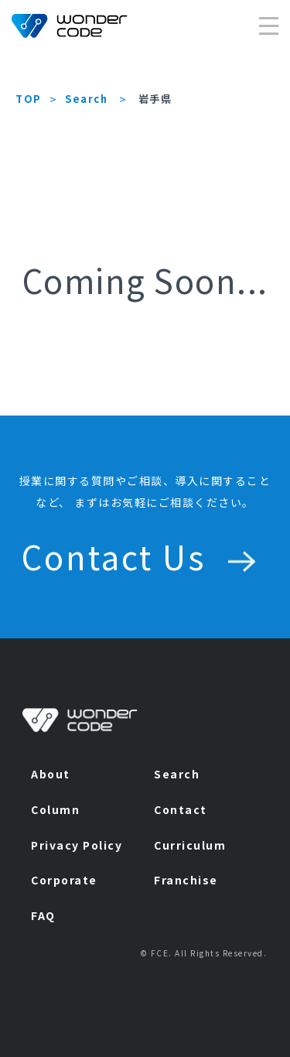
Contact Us (145, 556)
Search (86, 98)
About (50, 774)
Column (55, 809)
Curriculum (190, 845)
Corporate (64, 880)
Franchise (186, 880)
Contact (180, 809)
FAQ (43, 915)
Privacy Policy (76, 845)
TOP (28, 98)
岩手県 (155, 98)
